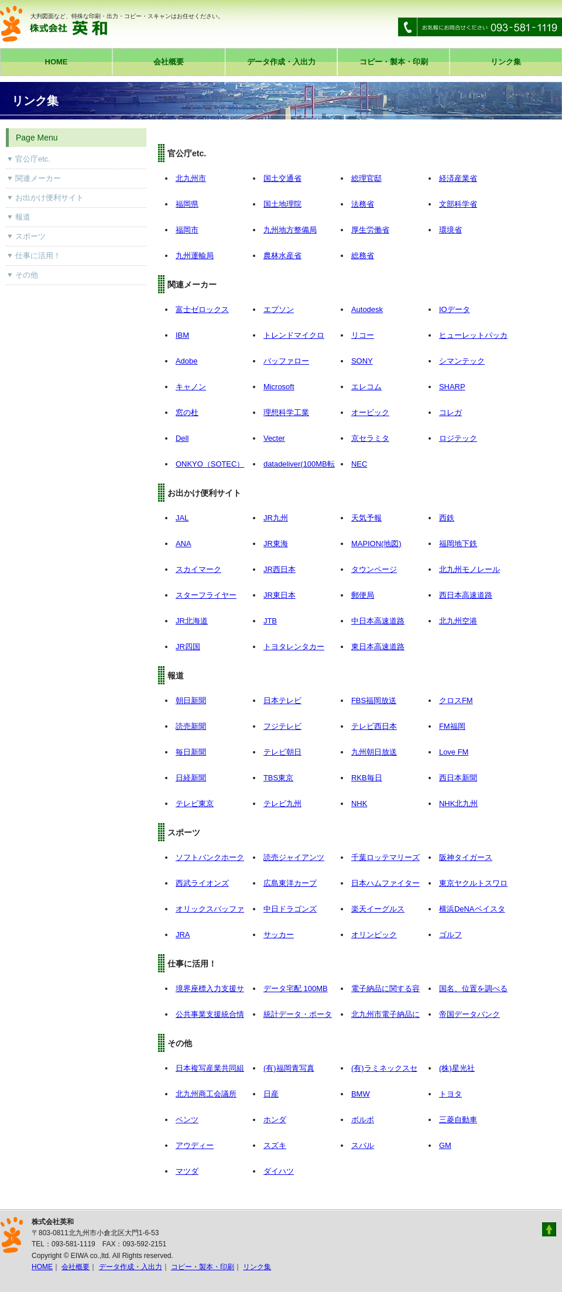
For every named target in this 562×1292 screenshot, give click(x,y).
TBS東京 (278, 777)
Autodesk (367, 309)
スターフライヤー (206, 595)
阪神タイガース (465, 857)
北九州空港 (458, 620)
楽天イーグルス (378, 908)
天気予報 (366, 517)
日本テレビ (282, 700)
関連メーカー (38, 178)
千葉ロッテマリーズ (385, 857)
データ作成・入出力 (281, 61)
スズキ (274, 1145)
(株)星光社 (457, 1068)
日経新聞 (191, 777)
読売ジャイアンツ (293, 857)
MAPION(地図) (376, 543)
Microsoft (278, 386)
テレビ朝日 (282, 752)
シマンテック (462, 361)
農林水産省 (282, 255)
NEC (359, 464)
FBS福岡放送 (373, 700)
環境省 (450, 229)
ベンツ (187, 1119)
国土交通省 (282, 178)
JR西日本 (279, 569)
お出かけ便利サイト (49, 197)
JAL (182, 517)
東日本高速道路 (378, 646)
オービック (370, 412)
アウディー (195, 1145)
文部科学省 (458, 204)
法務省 (362, 204)
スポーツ (30, 236)
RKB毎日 (366, 777)
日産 (271, 1093)
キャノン (191, 386)
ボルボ (362, 1119)
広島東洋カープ (290, 883)
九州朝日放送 (374, 752)
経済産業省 (458, 178)
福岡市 (187, 229)
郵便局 (362, 595)
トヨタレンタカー (293, 646)
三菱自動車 (458, 1119)
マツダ (187, 1171)
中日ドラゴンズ (290, 908)
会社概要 (168, 61)
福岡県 (187, 204)
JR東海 (275, 543)
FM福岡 (452, 726)
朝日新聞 (191, 700)
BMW (360, 1093)
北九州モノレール (469, 569)
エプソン (278, 309)
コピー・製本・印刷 (393, 61)
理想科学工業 (286, 412)
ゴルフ (450, 934)
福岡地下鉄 (458, 543)
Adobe (186, 361)
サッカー (278, 934)
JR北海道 (192, 620)
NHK (359, 803)
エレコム (366, 386)
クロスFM (456, 700)
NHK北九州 (458, 803)
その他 (26, 274)
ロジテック (458, 438)
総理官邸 (366, 178)
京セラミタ (370, 438)
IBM (182, 335)
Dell (182, 438)
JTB (270, 620)
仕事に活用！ (38, 255)
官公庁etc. (32, 159)
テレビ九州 (282, 803)
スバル (362, 1145)
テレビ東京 (195, 803)
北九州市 (191, 178)
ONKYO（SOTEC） (210, 464)
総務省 (362, 255)
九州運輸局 (195, 255)
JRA (183, 934)
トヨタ (450, 1093)
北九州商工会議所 (206, 1093)
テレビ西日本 (374, 726)
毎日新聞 (191, 752)
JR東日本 (279, 595)
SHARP (452, 386)
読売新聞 (191, 726)
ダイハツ (278, 1171)
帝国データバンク (469, 1014)
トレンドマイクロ (293, 335)
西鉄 (446, 517)
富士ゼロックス (202, 309)
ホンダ (274, 1119)
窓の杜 (187, 412)
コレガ (450, 412)
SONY (362, 361)
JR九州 (275, 517)
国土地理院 (282, 204)
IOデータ (454, 309)
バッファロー (286, 361)
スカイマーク (198, 569)
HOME (56, 61)
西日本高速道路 (465, 595)
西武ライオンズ (202, 883)
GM (445, 1145)
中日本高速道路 (378, 620)
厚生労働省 (370, 229)
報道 (22, 217)
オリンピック (374, 934)
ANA (183, 543)
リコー (362, 335)
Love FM (453, 752)
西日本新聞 (458, 777)
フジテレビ (282, 726)
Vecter (274, 438)
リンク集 (506, 61)
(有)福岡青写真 (288, 1068)
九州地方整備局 (290, 229)
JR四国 (188, 646)
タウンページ (374, 569)
